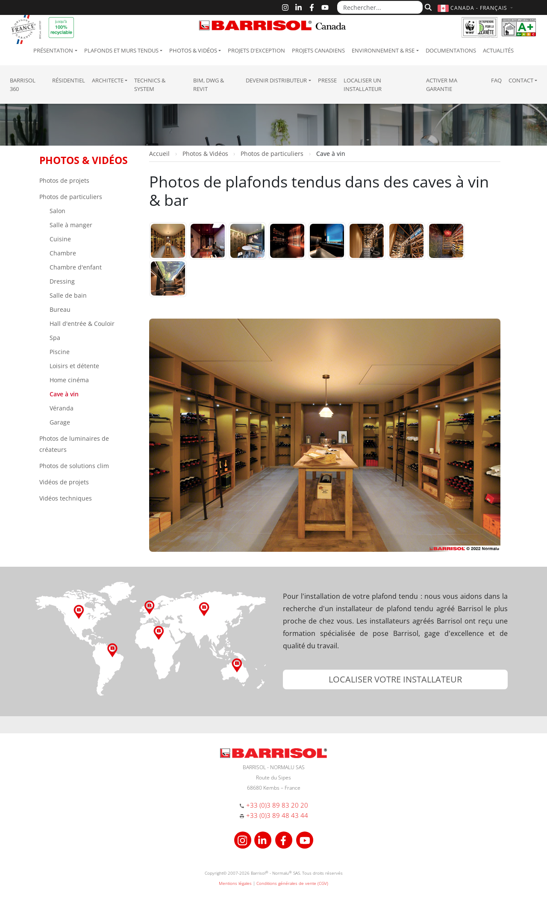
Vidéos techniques (65, 498)
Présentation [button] (53, 50)
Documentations (451, 50)
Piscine (59, 352)
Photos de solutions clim (74, 466)
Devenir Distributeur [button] (276, 80)
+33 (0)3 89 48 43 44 (277, 815)
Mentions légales (235, 883)
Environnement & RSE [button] (383, 50)
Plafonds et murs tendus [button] (121, 50)
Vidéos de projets (64, 482)
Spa (54, 338)
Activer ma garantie (441, 84)
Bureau (59, 309)
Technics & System (149, 84)
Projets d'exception (256, 50)
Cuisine (59, 239)
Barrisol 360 (22, 84)
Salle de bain (67, 295)
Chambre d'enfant (75, 267)
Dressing (61, 281)
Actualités (498, 50)
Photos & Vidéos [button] (193, 50)
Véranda (61, 408)
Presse (327, 80)
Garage (59, 422)
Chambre (62, 253)
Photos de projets (64, 180)
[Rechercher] (427, 7)
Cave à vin (63, 394)
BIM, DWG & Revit (208, 84)
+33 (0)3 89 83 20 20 (277, 805)
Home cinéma (68, 380)
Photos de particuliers (70, 197)
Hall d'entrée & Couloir (81, 323)
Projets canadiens (318, 50)
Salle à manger (70, 225)
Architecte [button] (108, 80)
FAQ (496, 80)
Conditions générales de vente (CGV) (292, 883)
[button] (476, 8)
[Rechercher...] (380, 7)
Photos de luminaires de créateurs (74, 444)
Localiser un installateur (363, 84)
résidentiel (68, 80)
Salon (56, 211)
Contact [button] (521, 80)
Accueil (159, 153)
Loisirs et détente (73, 366)
